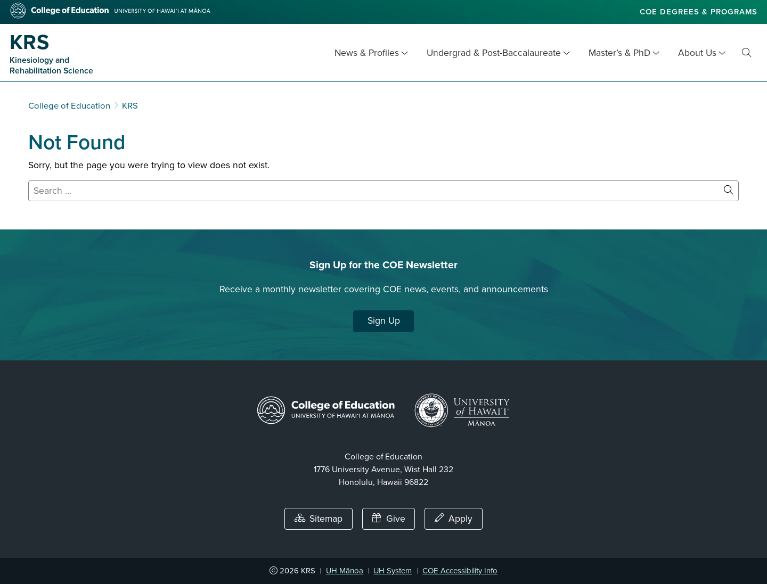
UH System (392, 570)
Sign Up (384, 320)
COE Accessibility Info (459, 570)
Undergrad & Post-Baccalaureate (494, 53)
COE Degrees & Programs (698, 12)
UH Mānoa (344, 570)
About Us (697, 53)
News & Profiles (366, 53)
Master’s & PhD (619, 53)
